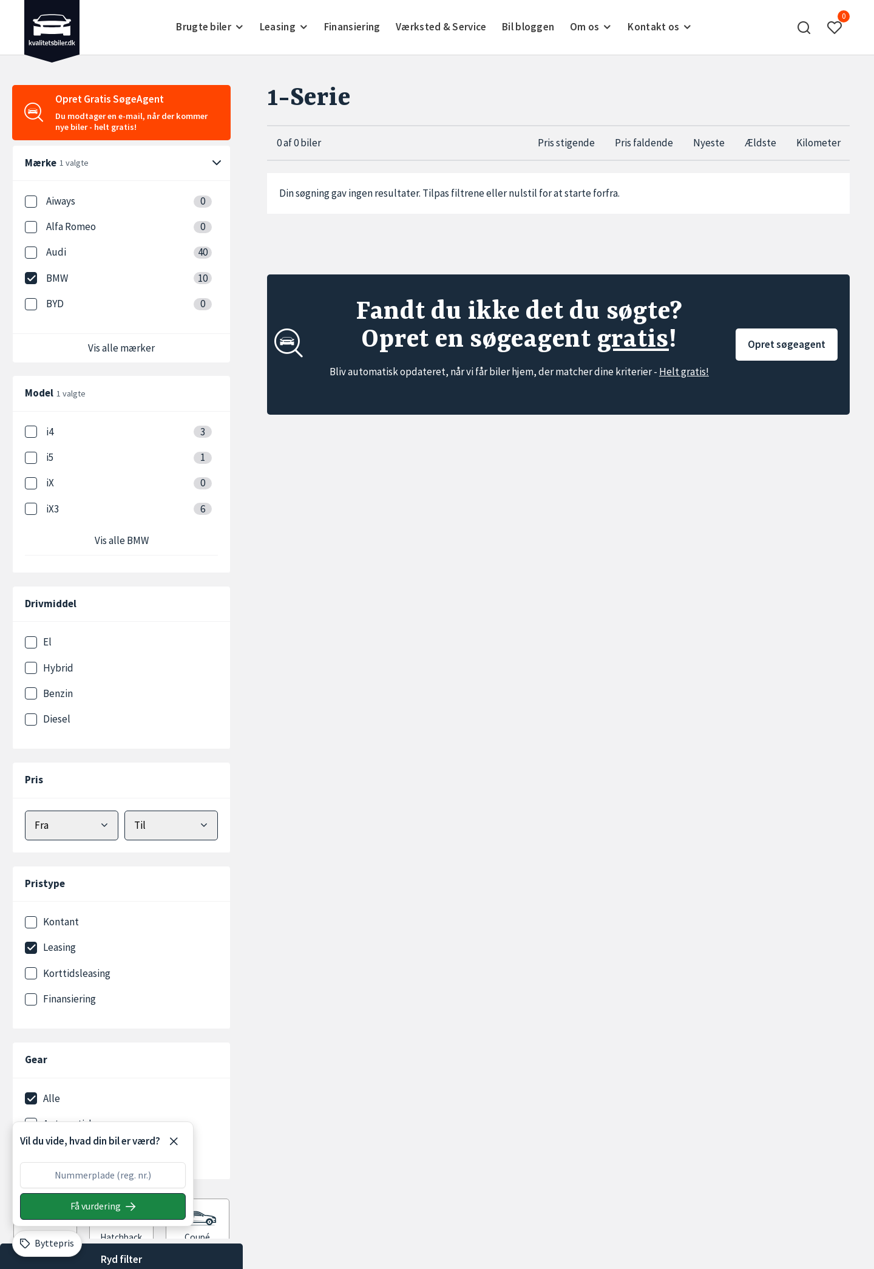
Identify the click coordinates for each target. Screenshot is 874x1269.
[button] (804, 27)
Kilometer (818, 142)
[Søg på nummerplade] (103, 1206)
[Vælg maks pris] (171, 825)
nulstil (523, 193)
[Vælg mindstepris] (71, 825)
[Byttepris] (47, 1243)
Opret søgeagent (786, 344)
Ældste (760, 142)
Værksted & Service (441, 26)
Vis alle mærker (121, 348)
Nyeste (709, 142)
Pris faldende (644, 142)
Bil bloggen (528, 26)
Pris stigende (566, 142)
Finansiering (352, 26)
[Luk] (173, 1141)
